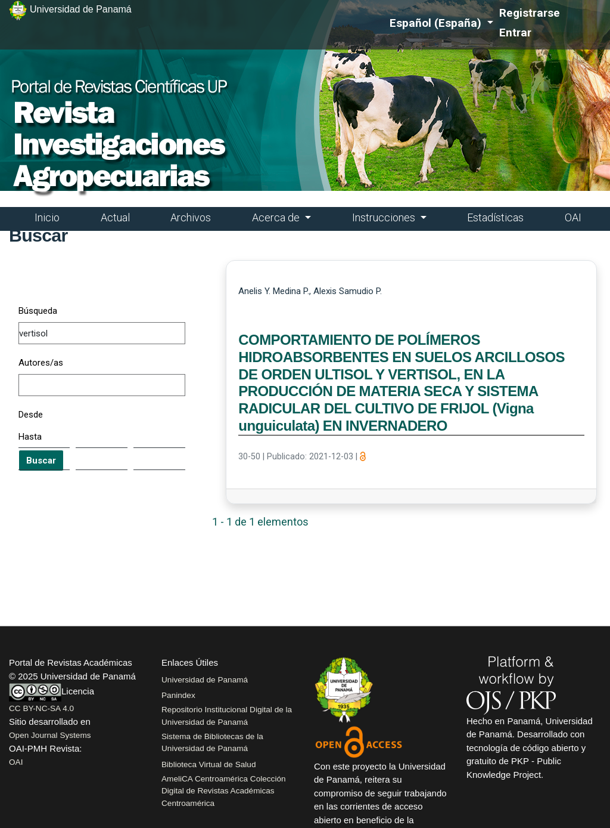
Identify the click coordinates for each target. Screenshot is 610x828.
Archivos (190, 217)
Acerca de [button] (277, 217)
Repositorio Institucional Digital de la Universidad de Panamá (226, 715)
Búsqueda (37, 310)
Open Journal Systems (50, 735)
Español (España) (441, 22)
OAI (573, 217)
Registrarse (529, 13)
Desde (30, 414)
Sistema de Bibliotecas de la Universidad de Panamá (212, 742)
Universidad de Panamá (204, 679)
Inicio (47, 217)
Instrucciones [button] (385, 217)
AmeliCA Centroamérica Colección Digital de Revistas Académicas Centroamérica (223, 791)
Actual (115, 217)
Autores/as (40, 362)
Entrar (515, 32)
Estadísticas (495, 217)
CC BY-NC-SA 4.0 (41, 708)
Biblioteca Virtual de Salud (208, 764)
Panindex (178, 695)
